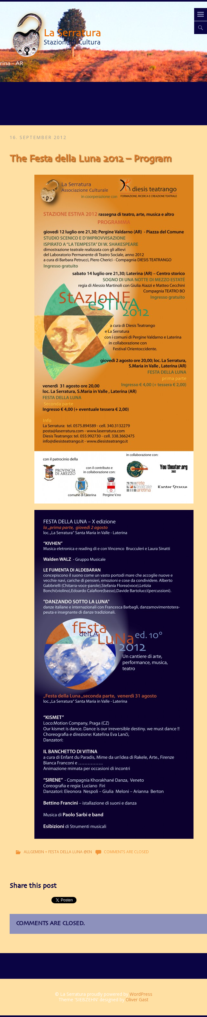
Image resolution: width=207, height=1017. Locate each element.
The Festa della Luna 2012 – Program (90, 159)
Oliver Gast (137, 999)
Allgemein (34, 851)
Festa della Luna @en (70, 851)
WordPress (141, 994)
